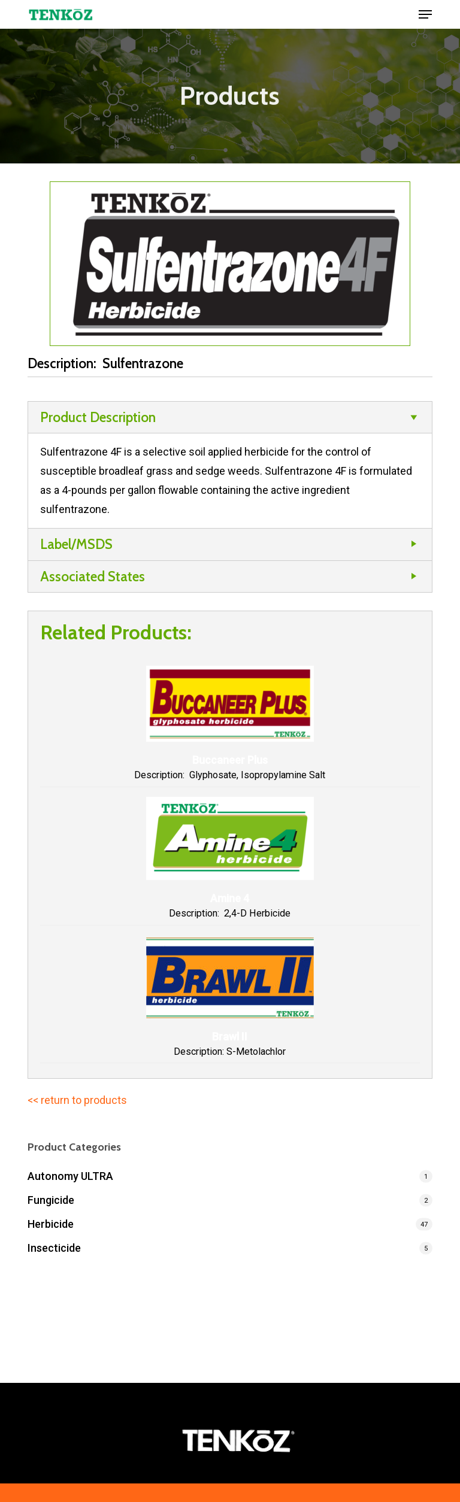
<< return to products (77, 1100)
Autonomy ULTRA (70, 1176)
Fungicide (51, 1200)
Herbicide (51, 1224)
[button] (425, 14)
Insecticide (54, 1248)
